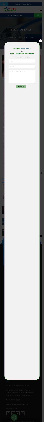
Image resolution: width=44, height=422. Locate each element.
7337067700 (26, 48)
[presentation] (21, 89)
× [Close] (41, 40)
